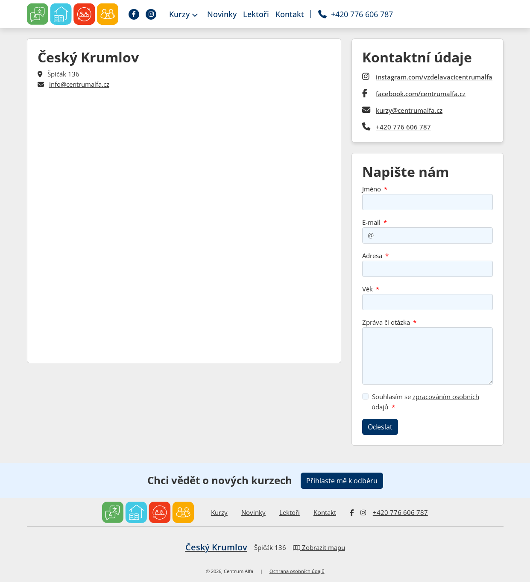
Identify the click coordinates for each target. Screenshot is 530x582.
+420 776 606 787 (403, 127)
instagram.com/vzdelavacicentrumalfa (434, 77)
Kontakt (324, 512)
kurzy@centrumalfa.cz (409, 110)
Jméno (371, 189)
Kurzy (219, 512)
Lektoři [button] (256, 14)
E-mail (371, 222)
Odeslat (380, 427)
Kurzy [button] (183, 14)
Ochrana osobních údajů (297, 571)
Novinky (253, 512)
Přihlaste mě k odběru (342, 480)
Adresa (372, 255)
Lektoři (289, 512)
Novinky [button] (222, 14)
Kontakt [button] (289, 14)
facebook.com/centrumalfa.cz (421, 93)
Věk (367, 289)
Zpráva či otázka (386, 322)
